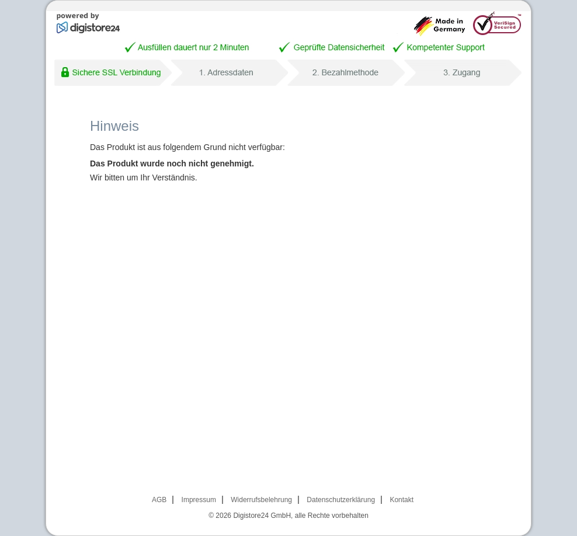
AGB (159, 500)
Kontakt (401, 500)
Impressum (199, 500)
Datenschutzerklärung (341, 500)
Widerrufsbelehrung (261, 500)
